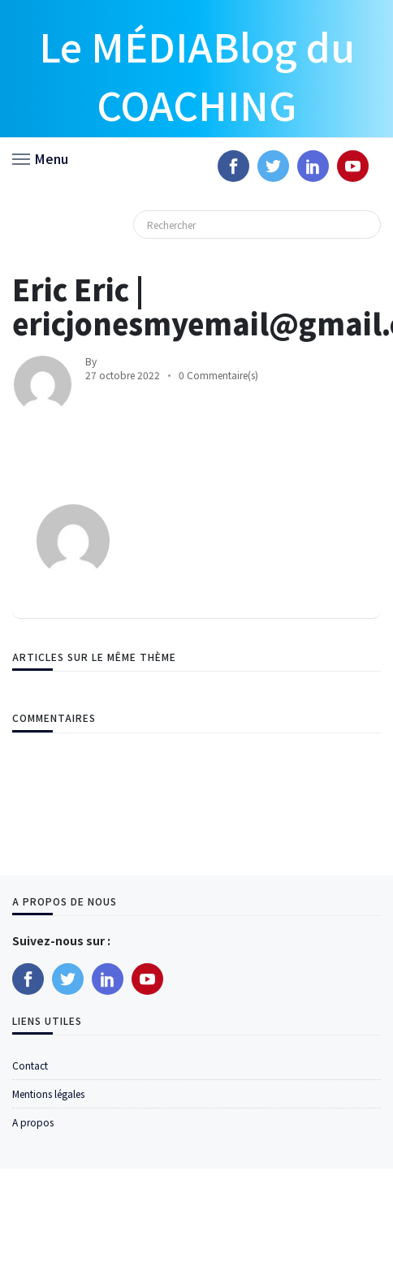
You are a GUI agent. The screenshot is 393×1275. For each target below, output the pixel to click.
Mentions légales (48, 1093)
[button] (40, 157)
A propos (33, 1122)
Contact (30, 1065)
